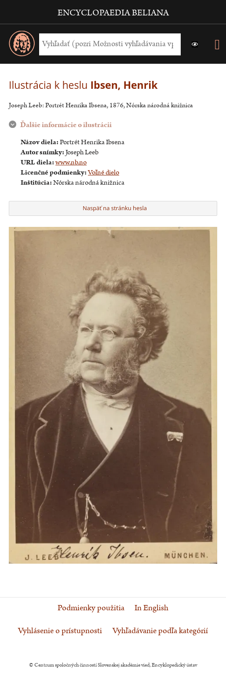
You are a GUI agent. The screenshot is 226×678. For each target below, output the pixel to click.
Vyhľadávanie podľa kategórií (160, 631)
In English (151, 608)
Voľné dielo (103, 173)
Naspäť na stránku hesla (112, 208)
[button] (195, 44)
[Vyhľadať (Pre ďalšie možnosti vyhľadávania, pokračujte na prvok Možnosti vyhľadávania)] (107, 44)
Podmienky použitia (91, 608)
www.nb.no (71, 162)
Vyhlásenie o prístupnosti (60, 631)
